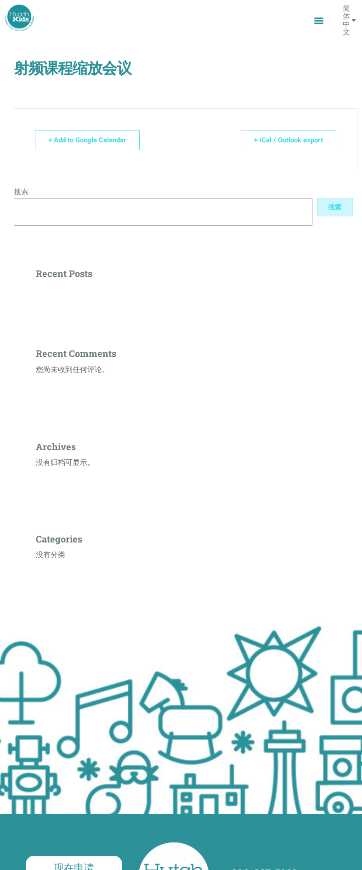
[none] (349, 20)
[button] (318, 20)
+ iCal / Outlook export (288, 140)
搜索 (21, 191)
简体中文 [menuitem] (346, 20)
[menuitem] (349, 20)
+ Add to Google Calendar (87, 140)
